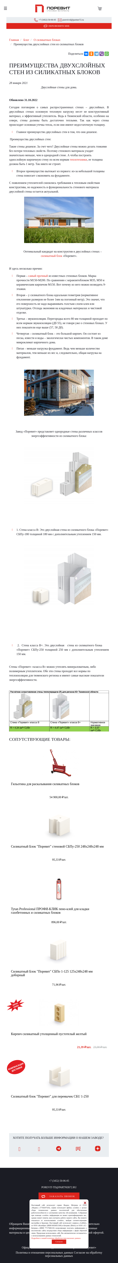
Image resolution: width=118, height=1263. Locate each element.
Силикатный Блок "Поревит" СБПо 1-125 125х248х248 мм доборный (52, 973)
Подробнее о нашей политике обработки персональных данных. (56, 1238)
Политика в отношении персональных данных (44, 1252)
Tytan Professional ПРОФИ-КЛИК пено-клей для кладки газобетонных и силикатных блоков (50, 910)
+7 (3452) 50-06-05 (47, 20)
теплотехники (78, 159)
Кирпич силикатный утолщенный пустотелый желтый (49, 1034)
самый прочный (38, 275)
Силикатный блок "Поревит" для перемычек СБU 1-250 (50, 1096)
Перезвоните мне (59, 26)
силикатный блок (51, 255)
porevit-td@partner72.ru (73, 20)
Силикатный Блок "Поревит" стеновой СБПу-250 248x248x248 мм (57, 846)
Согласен (58, 1242)
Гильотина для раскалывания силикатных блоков (45, 784)
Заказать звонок (62, 1196)
